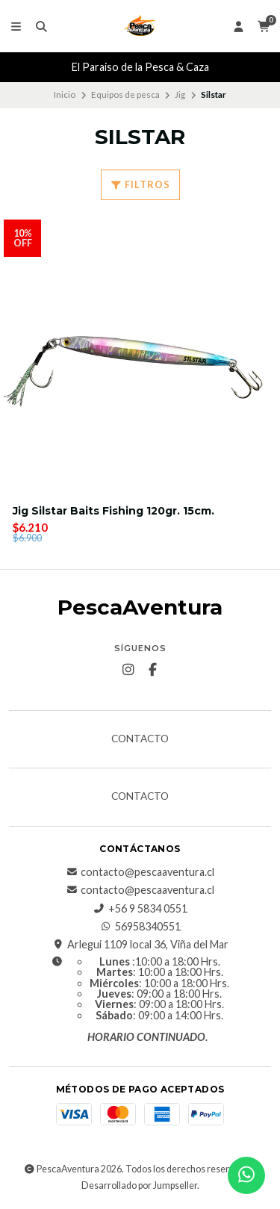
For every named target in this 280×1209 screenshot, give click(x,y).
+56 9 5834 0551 (140, 909)
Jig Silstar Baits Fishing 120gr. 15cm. (113, 511)
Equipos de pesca (125, 94)
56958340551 (140, 926)
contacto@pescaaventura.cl (140, 872)
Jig (180, 94)
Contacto (140, 739)
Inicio (64, 94)
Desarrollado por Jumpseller (139, 1185)
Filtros (140, 184)
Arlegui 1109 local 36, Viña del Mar (140, 944)
